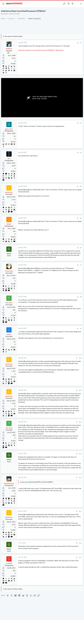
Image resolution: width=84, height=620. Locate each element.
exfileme (5, 14)
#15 (80, 511)
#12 (80, 422)
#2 (81, 123)
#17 (80, 557)
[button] (3, 4)
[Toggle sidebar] (76, 3)
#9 (81, 328)
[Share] (77, 43)
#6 (81, 248)
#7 (81, 265)
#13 (80, 454)
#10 (80, 358)
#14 (80, 477)
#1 (81, 43)
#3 (81, 152)
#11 (80, 390)
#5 (81, 218)
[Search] (81, 4)
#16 (80, 543)
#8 (81, 297)
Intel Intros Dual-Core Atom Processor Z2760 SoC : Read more (41, 50)
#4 (81, 186)
